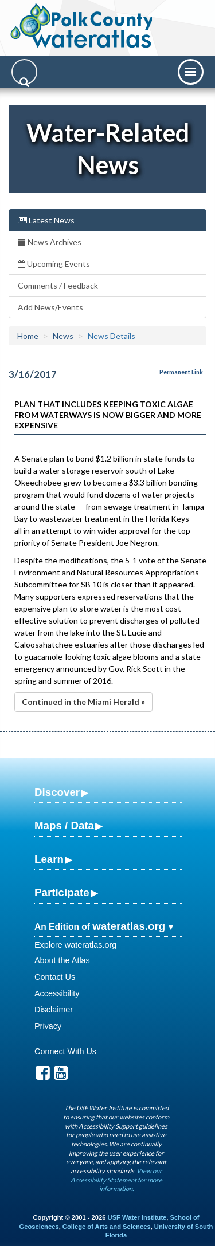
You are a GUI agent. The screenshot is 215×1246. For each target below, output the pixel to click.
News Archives (49, 242)
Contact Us (54, 976)
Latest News (46, 220)
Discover (57, 792)
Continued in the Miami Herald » (83, 702)
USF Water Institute (137, 1217)
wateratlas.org (128, 926)
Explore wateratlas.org (75, 944)
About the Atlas (62, 960)
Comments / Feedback (58, 285)
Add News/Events (50, 307)
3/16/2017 (33, 374)
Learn (49, 859)
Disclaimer (53, 1009)
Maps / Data (64, 825)
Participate (61, 892)
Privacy (47, 1026)
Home (27, 336)
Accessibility (56, 993)
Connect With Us (65, 1051)
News (63, 336)
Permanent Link (181, 372)
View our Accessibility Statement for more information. (116, 1179)
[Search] (24, 72)
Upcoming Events (54, 264)
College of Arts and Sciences (106, 1226)
